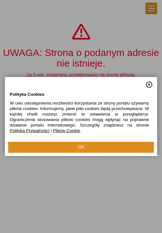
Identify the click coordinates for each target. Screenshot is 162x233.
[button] (149, 82)
